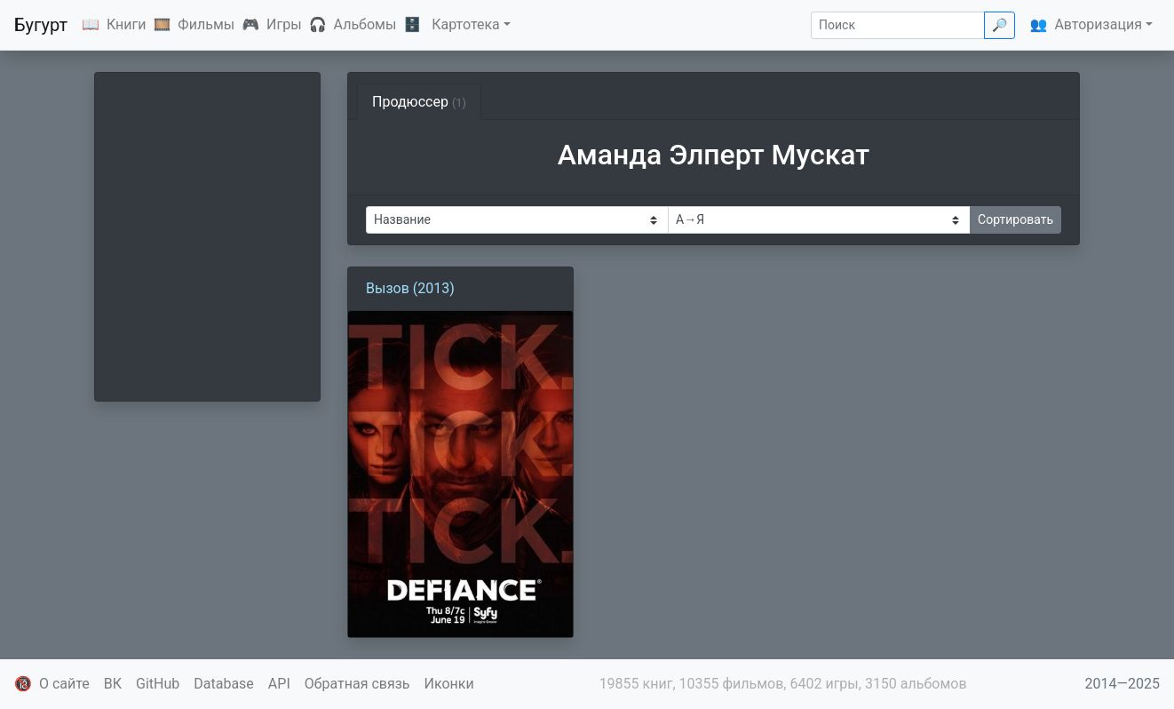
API (279, 683)
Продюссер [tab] (419, 101)
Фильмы (206, 24)
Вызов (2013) (410, 288)
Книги (127, 24)
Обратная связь (357, 683)
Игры (284, 24)
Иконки (449, 683)
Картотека (466, 24)
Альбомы (365, 24)
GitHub (157, 683)
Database (224, 683)
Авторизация (1098, 24)
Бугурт (40, 25)
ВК (113, 683)
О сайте (64, 683)
